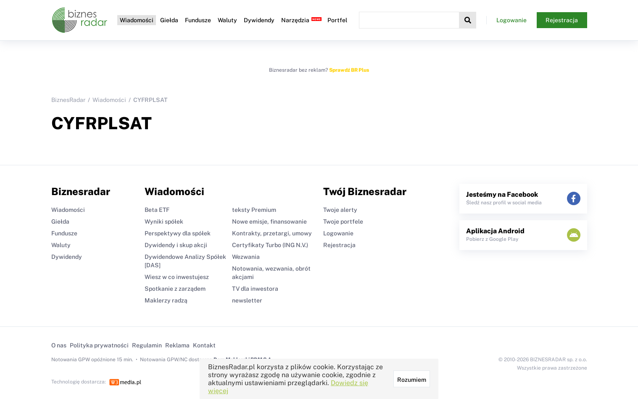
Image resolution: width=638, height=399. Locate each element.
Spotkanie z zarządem (175, 288)
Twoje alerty (340, 209)
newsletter (247, 300)
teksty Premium (254, 209)
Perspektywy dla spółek (178, 233)
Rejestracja (562, 20)
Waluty (227, 20)
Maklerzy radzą (166, 300)
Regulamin (147, 345)
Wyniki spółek (164, 221)
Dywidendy (259, 20)
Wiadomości (136, 20)
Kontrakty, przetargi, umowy (272, 233)
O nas (58, 345)
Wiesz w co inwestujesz (177, 277)
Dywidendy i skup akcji (176, 245)
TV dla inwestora (255, 288)
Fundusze (198, 20)
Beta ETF (157, 209)
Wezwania (246, 256)
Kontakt (204, 345)
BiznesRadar (68, 99)
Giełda (169, 20)
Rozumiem (411, 379)
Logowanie (511, 20)
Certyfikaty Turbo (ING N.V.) (270, 245)
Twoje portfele (343, 221)
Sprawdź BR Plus (349, 70)
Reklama (177, 345)
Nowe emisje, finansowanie (269, 221)
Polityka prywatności (99, 345)
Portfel (337, 20)
